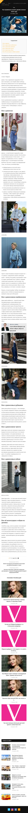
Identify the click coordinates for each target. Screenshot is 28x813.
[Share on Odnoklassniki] (15, 558)
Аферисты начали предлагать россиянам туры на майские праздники (19, 776)
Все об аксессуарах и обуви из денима (11, 51)
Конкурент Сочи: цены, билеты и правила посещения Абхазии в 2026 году (18, 786)
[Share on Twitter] (12, 558)
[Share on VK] (13, 558)
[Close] (2, 2)
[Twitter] (9, 809)
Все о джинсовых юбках (7, 50)
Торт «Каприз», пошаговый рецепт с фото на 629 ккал (18, 766)
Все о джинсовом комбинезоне (9, 45)
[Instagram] (12, 809)
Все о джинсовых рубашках (8, 46)
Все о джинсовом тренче (8, 48)
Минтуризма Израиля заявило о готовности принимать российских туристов (17, 757)
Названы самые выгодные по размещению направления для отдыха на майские (19, 747)
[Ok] (19, 809)
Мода (9, 3)
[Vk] (15, 809)
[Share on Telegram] (18, 558)
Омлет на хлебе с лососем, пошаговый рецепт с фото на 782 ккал (19, 796)
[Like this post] (10, 558)
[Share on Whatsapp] (16, 558)
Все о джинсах (5, 43)
